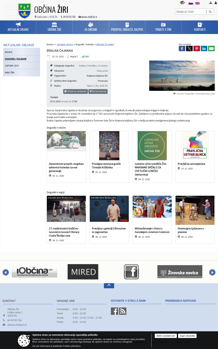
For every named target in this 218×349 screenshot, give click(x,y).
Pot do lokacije (98, 91)
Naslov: (55, 85)
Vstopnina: (57, 70)
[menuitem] (18, 27)
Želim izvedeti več (166, 336)
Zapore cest (12, 65)
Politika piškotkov (71, 346)
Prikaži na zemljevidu (75, 91)
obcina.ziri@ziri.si (89, 17)
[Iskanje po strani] (190, 11)
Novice (8, 52)
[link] (182, 48)
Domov (50, 44)
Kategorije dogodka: (62, 65)
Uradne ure (66, 301)
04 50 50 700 (69, 17)
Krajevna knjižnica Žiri (97, 75)
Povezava (103, 80)
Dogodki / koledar (85, 44)
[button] (6, 272)
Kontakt (9, 301)
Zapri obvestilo (187, 336)
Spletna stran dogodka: (63, 80)
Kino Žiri (9, 72)
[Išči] (210, 12)
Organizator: (58, 75)
